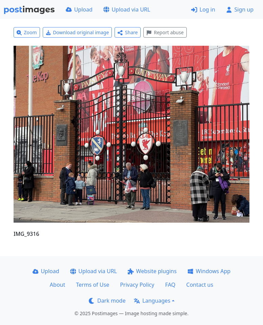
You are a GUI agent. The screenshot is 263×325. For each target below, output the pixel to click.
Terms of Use (92, 284)
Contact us (200, 284)
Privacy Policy (137, 284)
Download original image (77, 32)
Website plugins (152, 271)
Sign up (240, 9)
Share (128, 32)
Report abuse (164, 32)
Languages (152, 300)
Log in (203, 9)
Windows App (208, 271)
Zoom (27, 32)
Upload (79, 9)
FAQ (170, 284)
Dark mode (107, 300)
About (57, 284)
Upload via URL (126, 9)
